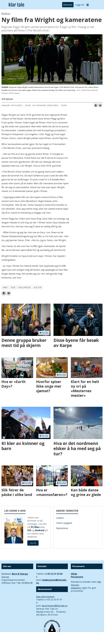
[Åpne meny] (88, 4)
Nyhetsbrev (62, 528)
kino (5, 287)
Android (39, 530)
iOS (29, 530)
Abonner (67, 4)
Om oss (5, 576)
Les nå (33, 543)
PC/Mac (35, 527)
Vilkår (74, 573)
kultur (37, 287)
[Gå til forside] (16, 4)
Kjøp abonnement (45, 596)
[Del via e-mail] (100, 105)
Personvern (77, 576)
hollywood (24, 287)
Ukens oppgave (64, 522)
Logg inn (79, 4)
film (13, 287)
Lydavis (60, 517)
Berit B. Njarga (20, 573)
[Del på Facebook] (96, 105)
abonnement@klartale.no (55, 605)
